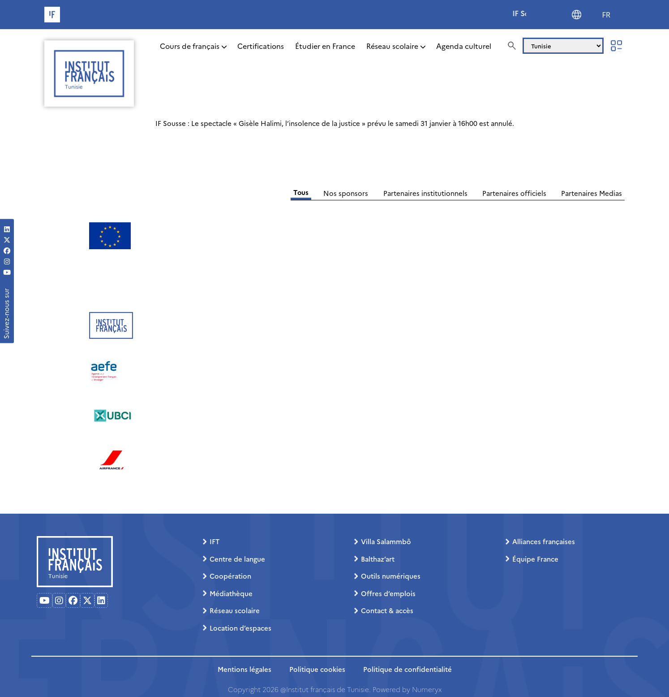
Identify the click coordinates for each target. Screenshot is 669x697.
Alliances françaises (543, 541)
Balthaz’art (378, 558)
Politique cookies (317, 669)
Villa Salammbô (386, 541)
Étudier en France (325, 46)
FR (606, 15)
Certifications (260, 46)
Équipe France (535, 558)
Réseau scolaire (392, 46)
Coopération (230, 575)
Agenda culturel (463, 46)
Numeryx (427, 689)
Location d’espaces (240, 627)
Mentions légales (244, 669)
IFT (214, 541)
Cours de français (189, 46)
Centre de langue (237, 558)
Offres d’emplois (388, 593)
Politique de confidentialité (407, 669)
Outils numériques (390, 575)
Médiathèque (231, 593)
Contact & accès (387, 610)
